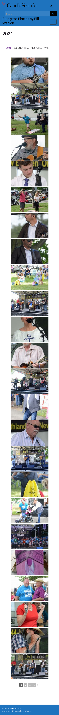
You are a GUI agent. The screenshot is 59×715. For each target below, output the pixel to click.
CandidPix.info (21, 5)
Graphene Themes (24, 711)
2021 (8, 47)
